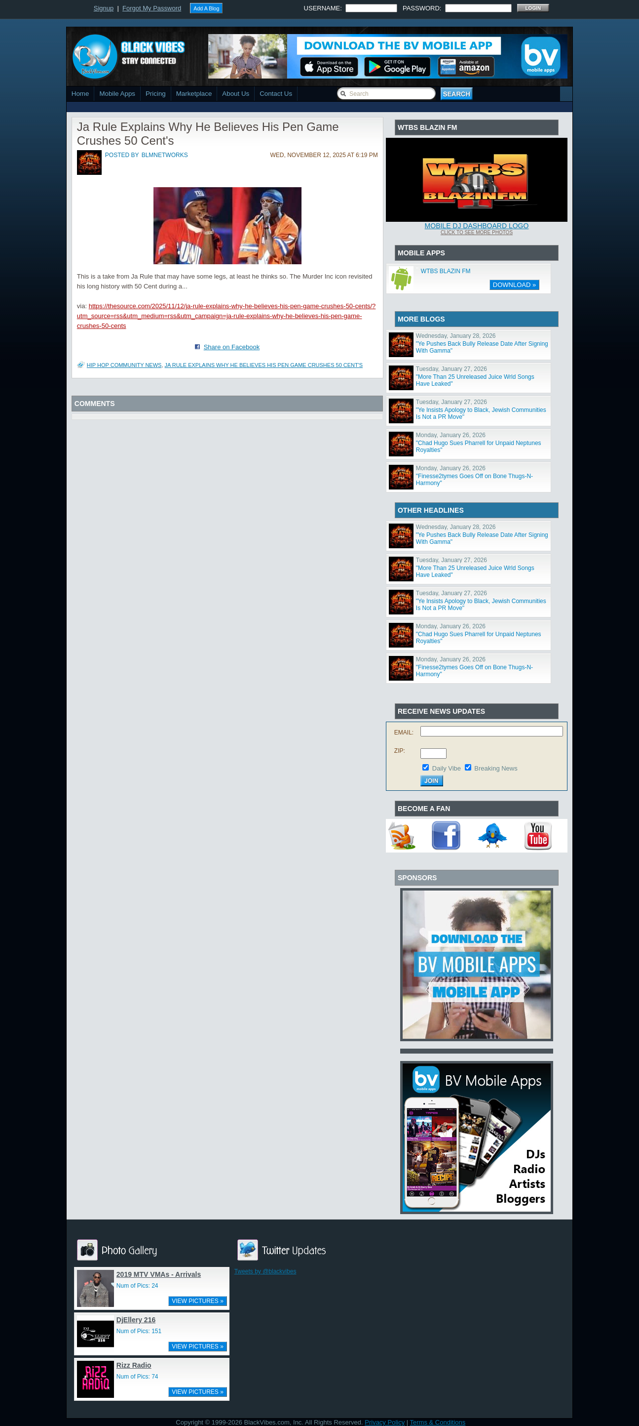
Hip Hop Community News (124, 365)
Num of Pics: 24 (137, 1285)
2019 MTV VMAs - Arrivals (158, 1274)
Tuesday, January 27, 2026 (451, 369)
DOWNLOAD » (514, 284)
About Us (235, 93)
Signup (103, 8)
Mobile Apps (117, 93)
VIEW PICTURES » (198, 1301)
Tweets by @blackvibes (265, 1271)
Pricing (156, 93)
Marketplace (194, 93)
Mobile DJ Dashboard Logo (477, 226)
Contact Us (276, 93)
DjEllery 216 (135, 1320)
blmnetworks (165, 155)
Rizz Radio (133, 1365)
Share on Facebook (232, 347)
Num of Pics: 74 (137, 1376)
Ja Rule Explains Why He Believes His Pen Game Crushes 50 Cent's (264, 365)
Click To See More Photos (477, 232)
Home (80, 93)
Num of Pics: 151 (138, 1331)
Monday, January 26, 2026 (451, 435)
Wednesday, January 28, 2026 (456, 335)
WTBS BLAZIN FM (446, 271)
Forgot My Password (151, 8)
